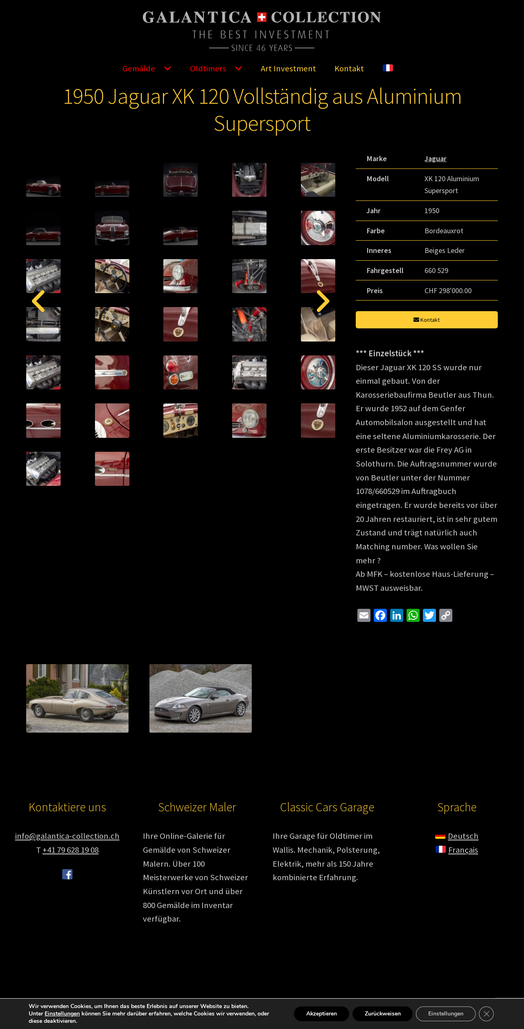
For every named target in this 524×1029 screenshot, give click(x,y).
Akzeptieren (320, 1014)
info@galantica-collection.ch (67, 895)
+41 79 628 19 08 (71, 908)
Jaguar (436, 158)
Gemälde (138, 68)
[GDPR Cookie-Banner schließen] (486, 1013)
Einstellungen (62, 1014)
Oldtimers (208, 68)
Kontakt (349, 68)
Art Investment (288, 68)
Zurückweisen (382, 1014)
